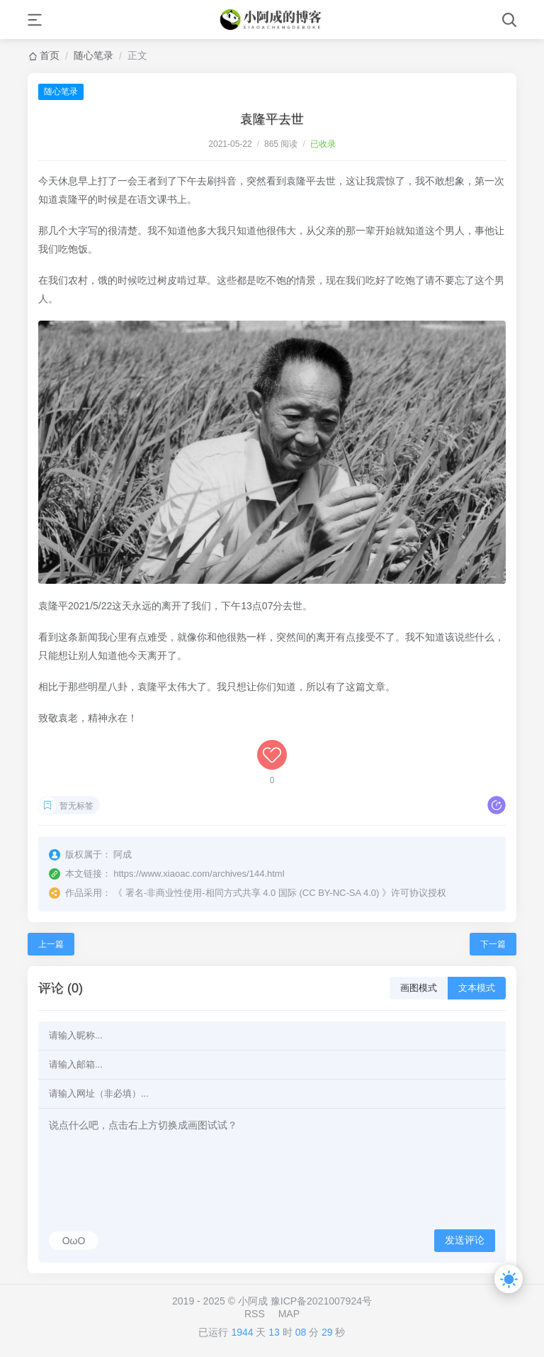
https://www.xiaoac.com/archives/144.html (198, 873)
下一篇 (493, 944)
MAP (289, 1313)
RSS (254, 1313)
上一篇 (51, 944)
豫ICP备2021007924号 (321, 1301)
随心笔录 (93, 55)
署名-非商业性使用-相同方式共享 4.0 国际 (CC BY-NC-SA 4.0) (252, 892)
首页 (50, 55)
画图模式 (418, 987)
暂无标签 (77, 806)
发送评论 (464, 1240)
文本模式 (476, 987)
